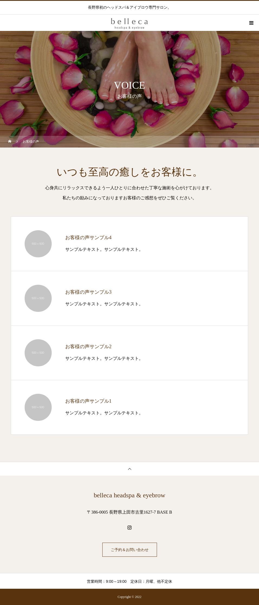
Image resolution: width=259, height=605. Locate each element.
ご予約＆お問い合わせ (130, 550)
